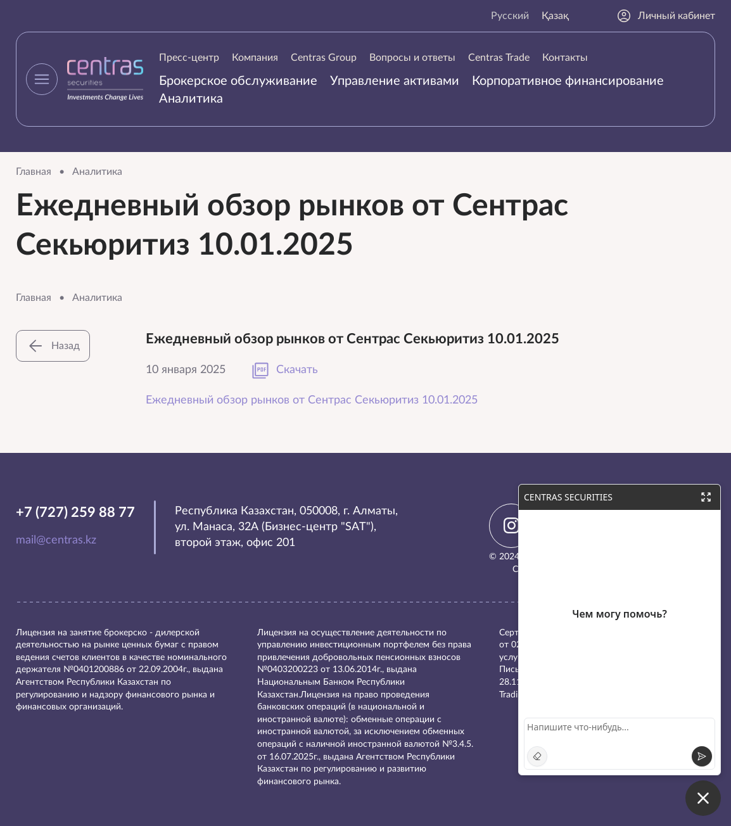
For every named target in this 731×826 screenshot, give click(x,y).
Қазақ (555, 16)
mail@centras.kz (56, 540)
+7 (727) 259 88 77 (75, 512)
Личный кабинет (665, 15)
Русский (510, 16)
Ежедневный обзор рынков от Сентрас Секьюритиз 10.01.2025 (312, 400)
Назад (53, 345)
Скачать (284, 370)
